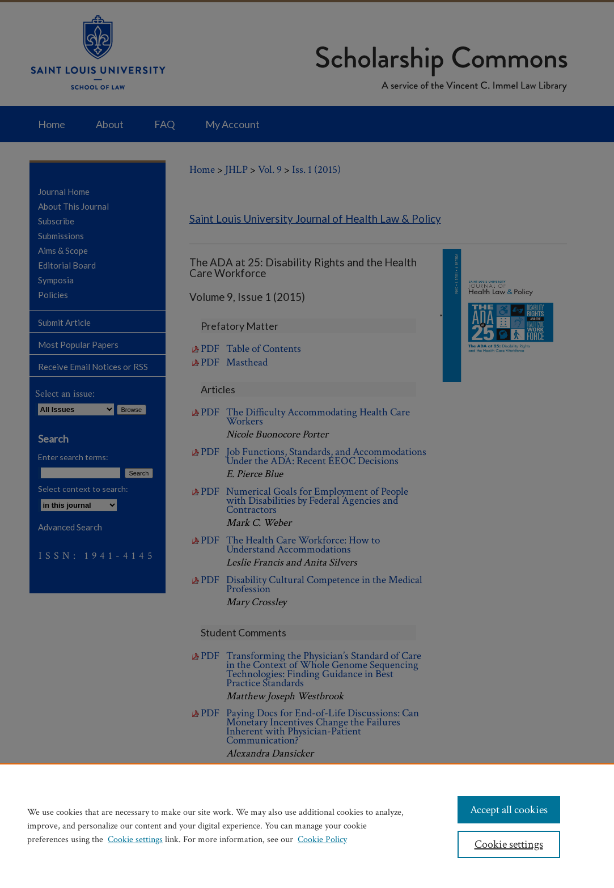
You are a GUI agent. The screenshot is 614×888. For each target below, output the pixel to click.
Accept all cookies (509, 809)
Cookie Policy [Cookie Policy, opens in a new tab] (322, 839)
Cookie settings (135, 839)
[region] (307, 825)
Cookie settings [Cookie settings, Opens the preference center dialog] (509, 844)
